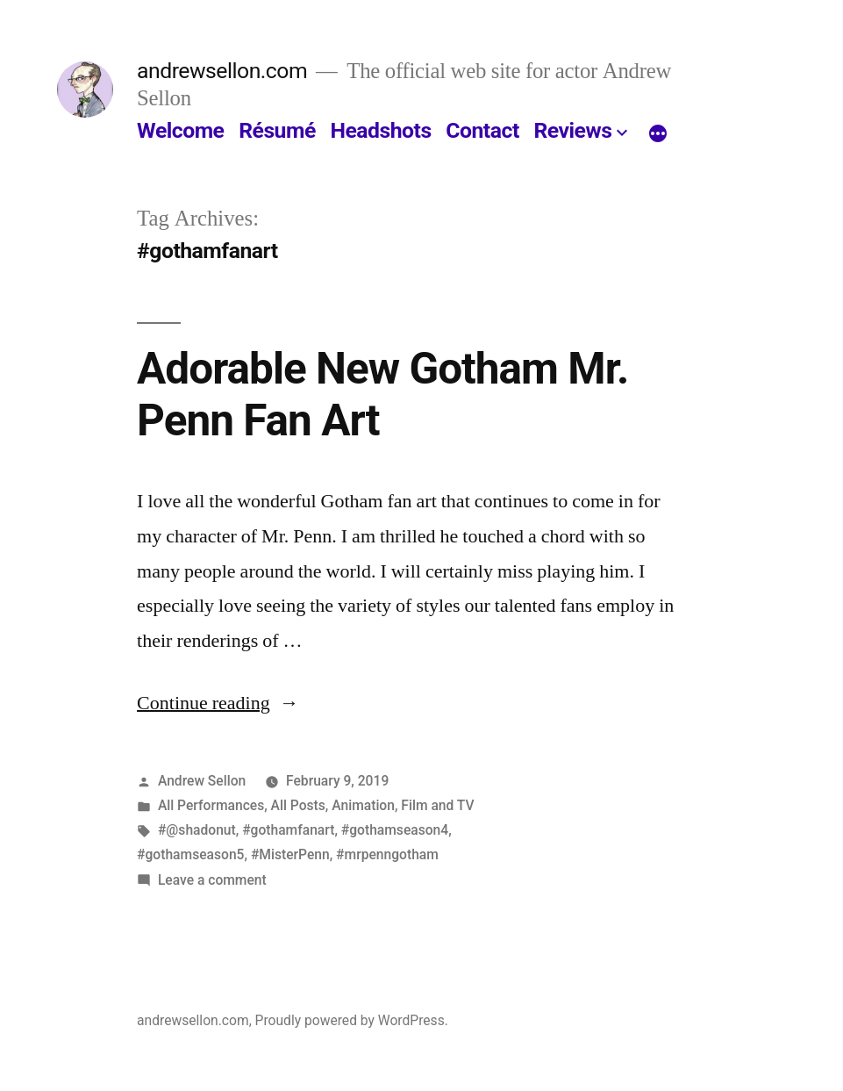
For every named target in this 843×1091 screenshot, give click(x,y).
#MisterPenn (290, 854)
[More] (657, 134)
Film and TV (437, 805)
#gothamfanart (288, 830)
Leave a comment (212, 880)
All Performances (211, 805)
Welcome (180, 130)
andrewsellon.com (222, 70)
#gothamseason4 (394, 830)
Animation (363, 805)
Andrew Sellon (202, 780)
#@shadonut (197, 830)
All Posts (298, 805)
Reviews (572, 130)
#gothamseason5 (190, 854)
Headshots (380, 130)
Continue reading (218, 703)
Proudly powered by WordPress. (351, 1020)
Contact (482, 130)
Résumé (277, 130)
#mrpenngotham (387, 854)
